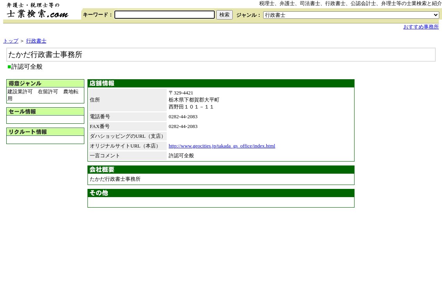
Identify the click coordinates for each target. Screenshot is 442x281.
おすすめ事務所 (421, 27)
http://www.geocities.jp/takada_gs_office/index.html (222, 146)
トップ (10, 41)
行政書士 (36, 41)
